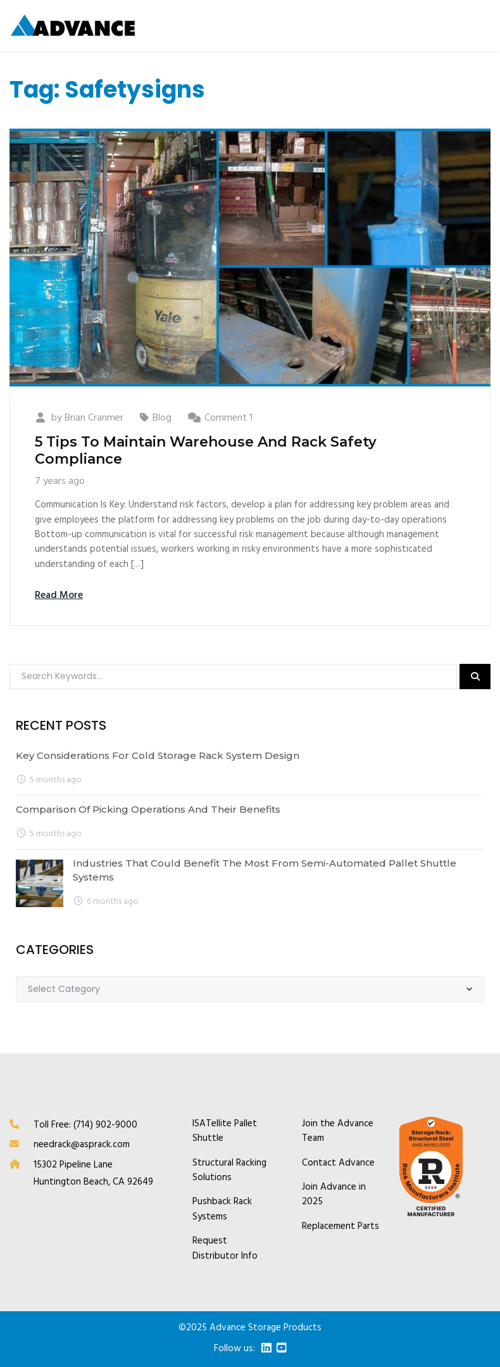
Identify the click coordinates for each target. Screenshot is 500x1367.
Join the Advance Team (337, 1131)
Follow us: (234, 1349)
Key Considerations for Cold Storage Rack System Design (157, 755)
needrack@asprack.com (82, 1144)
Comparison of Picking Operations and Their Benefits (148, 809)
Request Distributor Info (225, 1248)
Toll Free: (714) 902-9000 (85, 1125)
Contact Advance (338, 1163)
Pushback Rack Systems (222, 1209)
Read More (59, 595)
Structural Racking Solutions (229, 1170)
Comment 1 (228, 418)
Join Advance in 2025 (334, 1194)
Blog (162, 418)
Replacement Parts (340, 1226)
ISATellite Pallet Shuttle (224, 1131)
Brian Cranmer (94, 418)
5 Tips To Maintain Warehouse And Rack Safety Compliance (206, 450)
